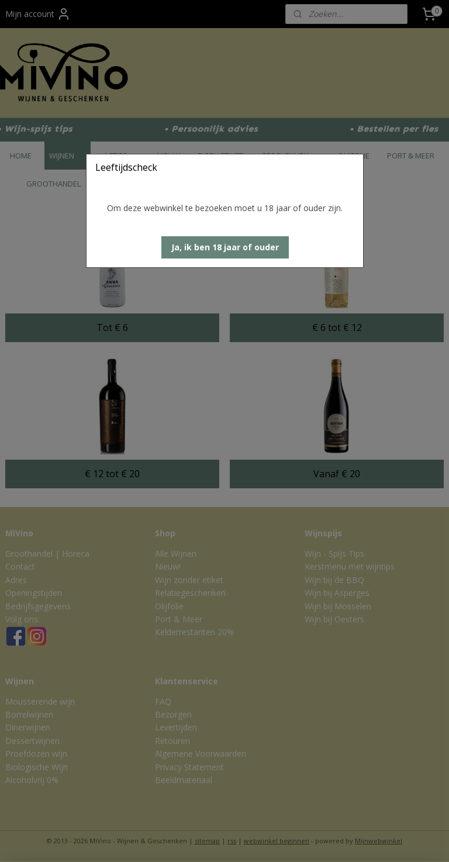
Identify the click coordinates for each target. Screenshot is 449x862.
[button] (225, 247)
